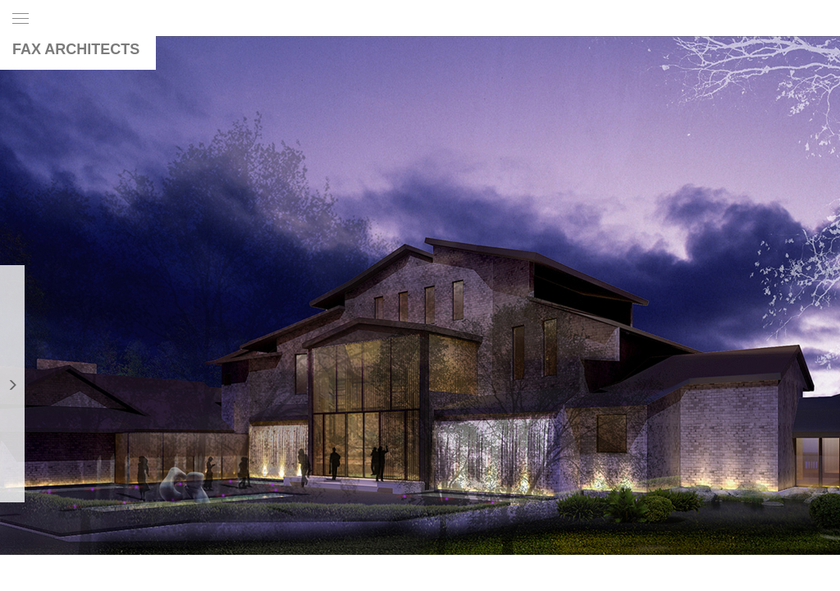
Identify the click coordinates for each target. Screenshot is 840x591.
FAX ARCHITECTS (75, 49)
